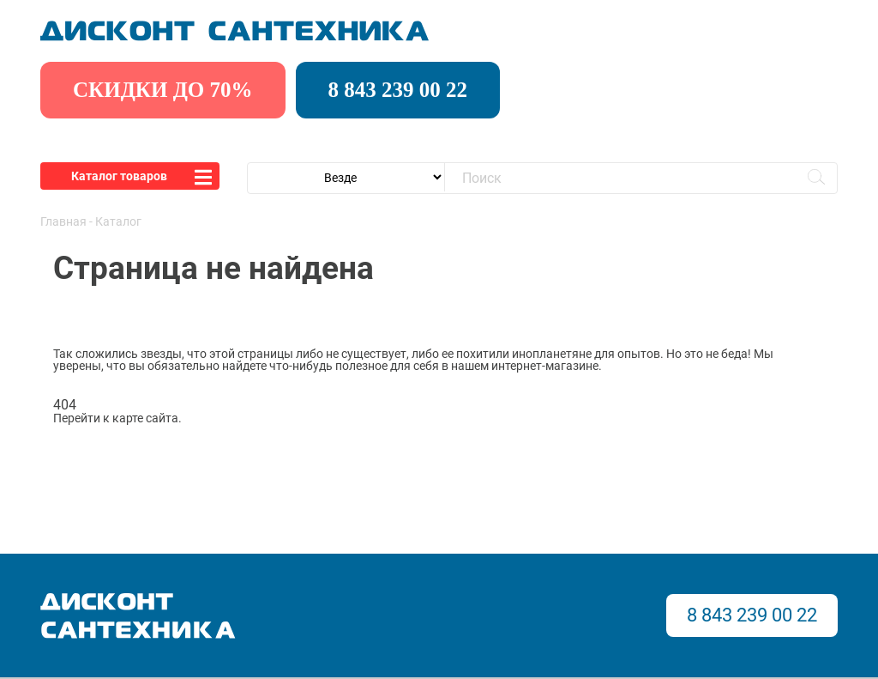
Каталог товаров (119, 176)
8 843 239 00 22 (398, 89)
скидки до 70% (163, 89)
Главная (63, 221)
